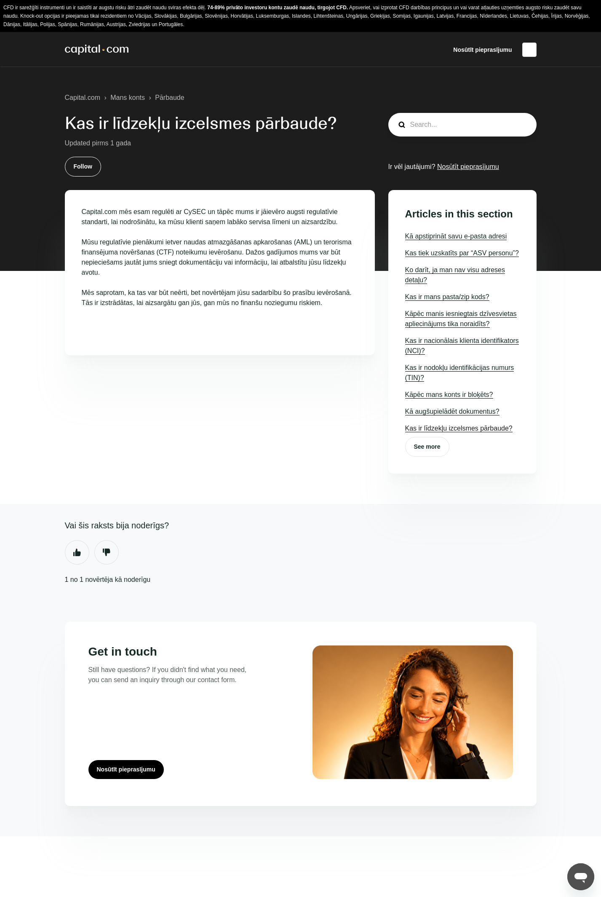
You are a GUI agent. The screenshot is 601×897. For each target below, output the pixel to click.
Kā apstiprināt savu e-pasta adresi (456, 236)
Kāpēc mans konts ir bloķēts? (449, 394)
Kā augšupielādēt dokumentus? (452, 411)
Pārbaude (169, 97)
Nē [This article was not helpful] (106, 552)
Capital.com (82, 97)
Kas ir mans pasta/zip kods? (447, 296)
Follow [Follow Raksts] (83, 166)
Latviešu (529, 50)
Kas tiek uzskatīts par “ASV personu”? (462, 253)
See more (427, 446)
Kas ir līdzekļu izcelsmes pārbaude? (459, 428)
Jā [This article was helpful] (77, 552)
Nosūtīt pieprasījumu (482, 49)
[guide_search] (462, 125)
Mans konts (127, 97)
